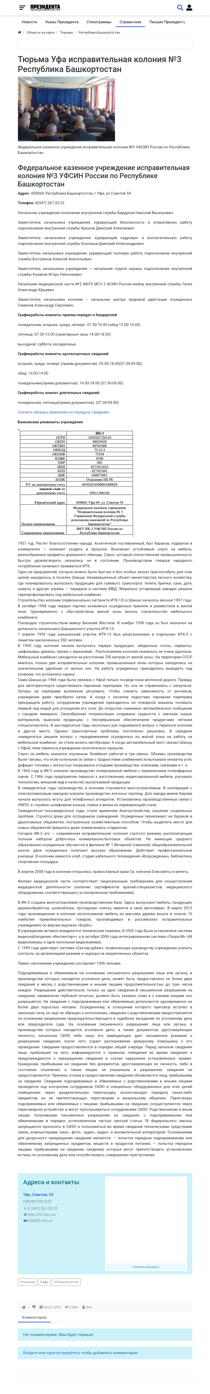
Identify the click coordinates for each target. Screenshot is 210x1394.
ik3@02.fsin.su (40, 1220)
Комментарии (34, 1317)
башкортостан (68, 1282)
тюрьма (28, 1282)
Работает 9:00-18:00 (37, 1201)
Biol (89, 1307)
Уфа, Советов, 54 (38, 1194)
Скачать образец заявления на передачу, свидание (63, 412)
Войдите (30, 1353)
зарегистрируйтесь (63, 1353)
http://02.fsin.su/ (42, 1214)
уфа (46, 1282)
